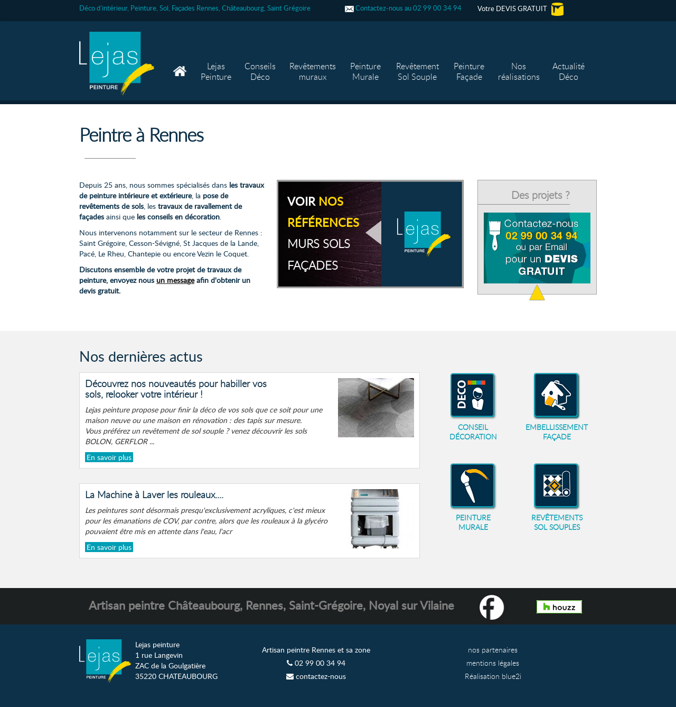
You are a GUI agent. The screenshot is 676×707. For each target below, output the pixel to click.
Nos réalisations (519, 71)
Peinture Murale (365, 71)
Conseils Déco (260, 71)
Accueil (181, 60)
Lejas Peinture (216, 71)
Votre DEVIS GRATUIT (520, 8)
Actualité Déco (568, 71)
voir (323, 233)
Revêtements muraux (312, 71)
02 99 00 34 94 (316, 663)
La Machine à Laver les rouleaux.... (154, 494)
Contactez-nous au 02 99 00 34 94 (403, 8)
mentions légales (492, 663)
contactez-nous (316, 676)
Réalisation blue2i (493, 676)
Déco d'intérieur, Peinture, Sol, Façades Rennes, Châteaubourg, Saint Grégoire (195, 8)
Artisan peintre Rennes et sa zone (316, 650)
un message (175, 280)
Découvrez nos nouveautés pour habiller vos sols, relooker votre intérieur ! (176, 388)
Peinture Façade (469, 71)
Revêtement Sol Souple (417, 71)
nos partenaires (493, 650)
